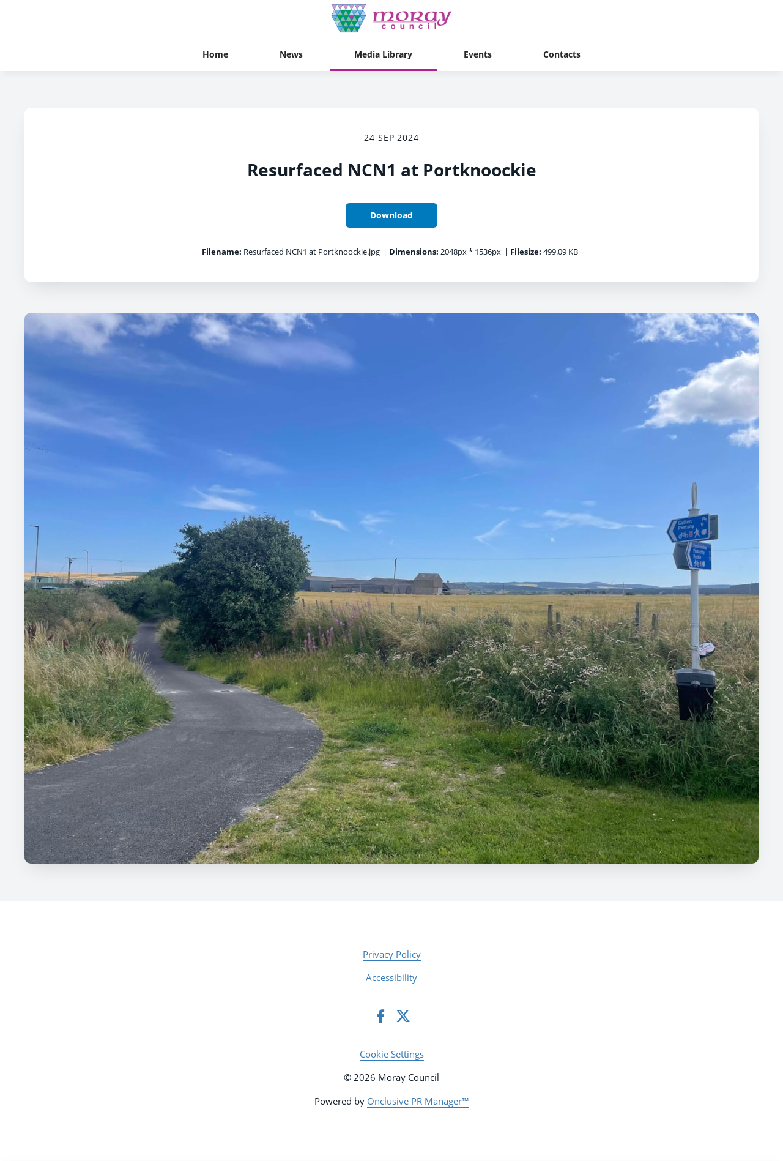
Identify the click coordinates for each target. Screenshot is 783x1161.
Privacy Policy (392, 954)
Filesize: (525, 251)
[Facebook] (380, 1016)
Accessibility (391, 977)
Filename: (222, 251)
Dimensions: (414, 251)
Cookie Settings (392, 1054)
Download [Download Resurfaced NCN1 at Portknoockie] (391, 215)
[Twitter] (403, 1016)
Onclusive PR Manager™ (418, 1101)
